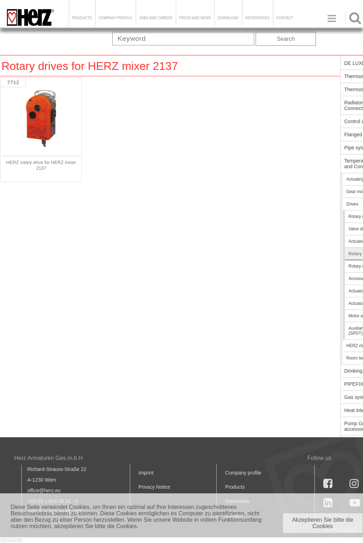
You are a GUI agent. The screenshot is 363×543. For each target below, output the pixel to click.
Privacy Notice (154, 487)
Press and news (195, 18)
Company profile (243, 473)
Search (286, 39)
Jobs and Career (155, 18)
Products (82, 18)
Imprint (146, 473)
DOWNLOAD (228, 18)
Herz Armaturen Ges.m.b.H (48, 458)
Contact (284, 18)
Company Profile (115, 18)
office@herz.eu (44, 490)
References (257, 18)
